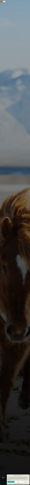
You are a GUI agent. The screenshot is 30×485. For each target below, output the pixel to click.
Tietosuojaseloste (20, 483)
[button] (28, 475)
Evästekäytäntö (16, 483)
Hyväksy (11, 481)
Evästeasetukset (25, 481)
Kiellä (18, 481)
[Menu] (2, 2)
